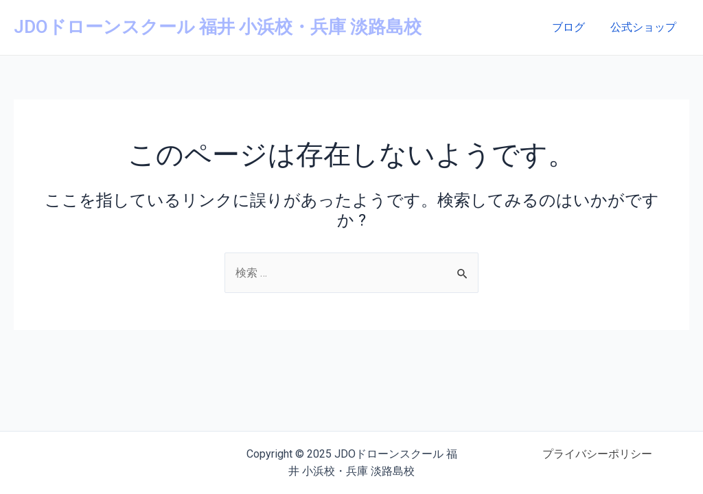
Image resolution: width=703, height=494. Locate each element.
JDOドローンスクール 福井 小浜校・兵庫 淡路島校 (218, 26)
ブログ (573, 27)
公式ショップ (645, 27)
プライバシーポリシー (597, 453)
